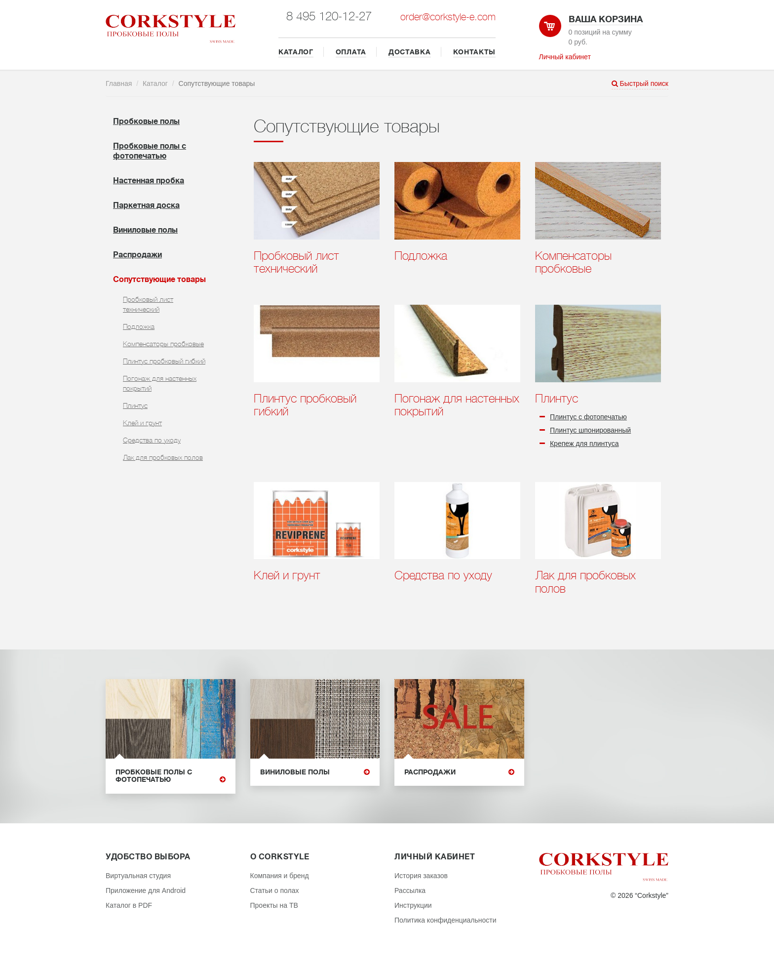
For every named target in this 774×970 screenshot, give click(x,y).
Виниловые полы (145, 230)
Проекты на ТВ (274, 905)
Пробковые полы (146, 121)
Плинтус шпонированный (590, 430)
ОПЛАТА (351, 52)
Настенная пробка (148, 180)
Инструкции (413, 905)
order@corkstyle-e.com (448, 17)
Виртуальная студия (138, 876)
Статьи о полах (274, 890)
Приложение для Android (146, 890)
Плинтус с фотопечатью (588, 417)
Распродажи (137, 254)
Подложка (139, 326)
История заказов (421, 876)
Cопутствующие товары (159, 279)
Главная (119, 83)
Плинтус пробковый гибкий (164, 361)
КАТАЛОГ (295, 52)
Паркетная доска (146, 205)
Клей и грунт (142, 423)
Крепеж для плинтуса (584, 443)
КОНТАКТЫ (474, 52)
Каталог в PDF (129, 905)
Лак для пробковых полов (163, 457)
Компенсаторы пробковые (163, 344)
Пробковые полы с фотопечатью (171, 775)
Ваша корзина (606, 19)
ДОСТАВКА (409, 52)
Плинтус (135, 405)
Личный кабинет (565, 57)
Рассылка (410, 890)
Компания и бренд (279, 876)
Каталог (155, 83)
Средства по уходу (152, 440)
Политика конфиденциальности (445, 920)
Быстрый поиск (640, 83)
